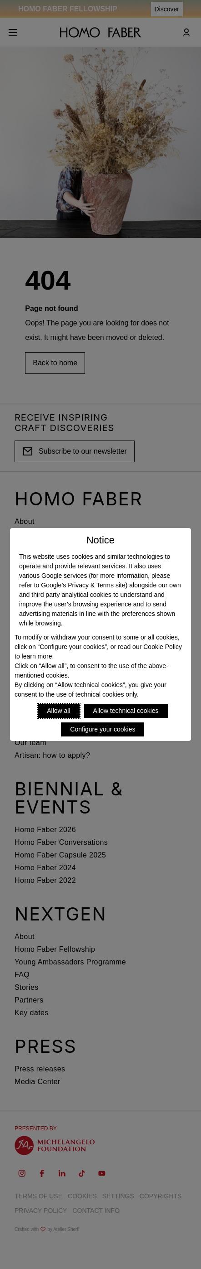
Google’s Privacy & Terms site (83, 585)
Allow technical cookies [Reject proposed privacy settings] (126, 710)
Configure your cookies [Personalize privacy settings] (102, 729)
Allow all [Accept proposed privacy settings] (58, 710)
